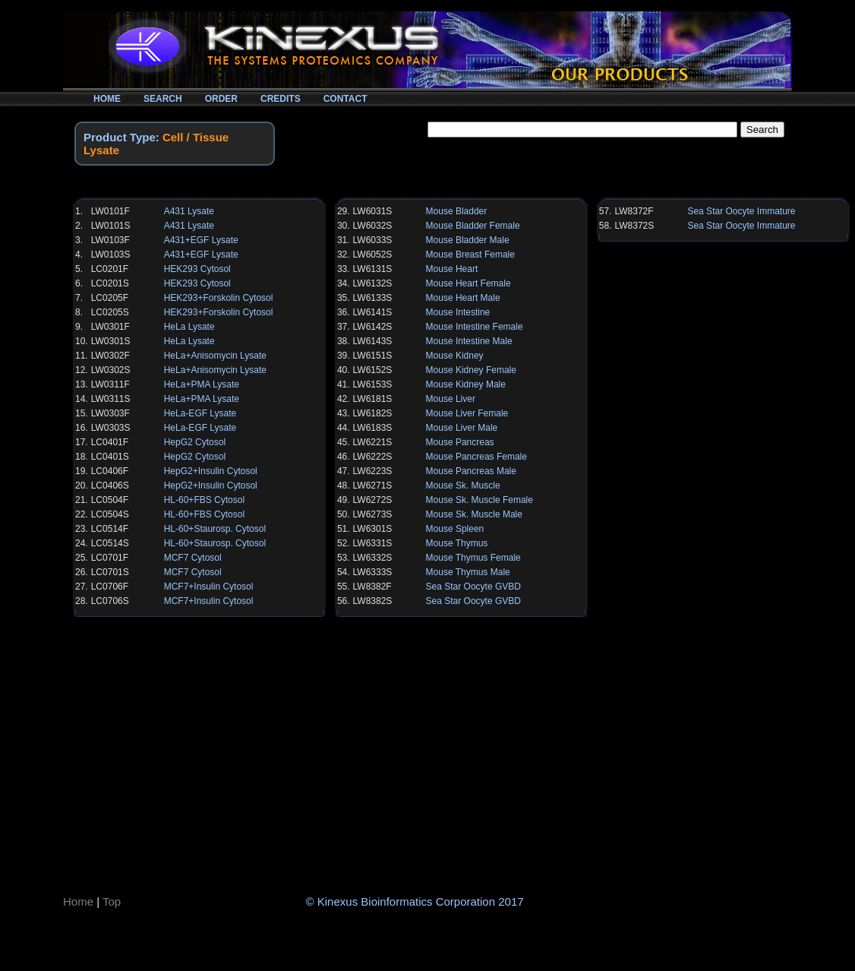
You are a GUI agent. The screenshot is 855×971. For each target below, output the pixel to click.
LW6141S (373, 312)
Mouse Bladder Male (468, 240)
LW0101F (110, 211)
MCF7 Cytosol (193, 557)
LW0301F (110, 326)
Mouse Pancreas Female (476, 456)
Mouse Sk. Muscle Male (474, 514)
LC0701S (110, 572)
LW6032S (373, 225)
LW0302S (111, 370)
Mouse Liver (450, 399)
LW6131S (373, 269)
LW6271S (373, 485)
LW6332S (373, 557)
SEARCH (163, 98)
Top (112, 901)
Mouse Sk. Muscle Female (479, 500)
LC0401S (110, 456)
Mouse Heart (452, 269)
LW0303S (111, 427)
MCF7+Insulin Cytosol (209, 586)
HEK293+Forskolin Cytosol (218, 298)
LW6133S (373, 298)
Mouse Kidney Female (471, 370)
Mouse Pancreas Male (471, 471)
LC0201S (110, 283)
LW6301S (373, 528)
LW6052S (373, 254)
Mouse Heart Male (463, 298)
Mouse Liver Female (467, 413)
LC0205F (109, 298)
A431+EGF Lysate (201, 240)
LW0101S (111, 225)
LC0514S (110, 543)
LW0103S (111, 254)
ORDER (221, 98)
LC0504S (110, 514)
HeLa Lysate (189, 326)
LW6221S (373, 442)
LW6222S (373, 456)
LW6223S (373, 471)
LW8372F (633, 211)
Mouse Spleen (455, 528)
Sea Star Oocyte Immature (741, 211)
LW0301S (111, 341)
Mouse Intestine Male (469, 341)
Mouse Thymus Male (468, 572)
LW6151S (373, 355)
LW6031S (373, 211)
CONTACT (345, 98)
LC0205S (110, 312)
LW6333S (373, 572)
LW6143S (373, 341)
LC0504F (109, 500)
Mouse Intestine (458, 312)
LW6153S (373, 384)
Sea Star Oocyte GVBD (473, 586)
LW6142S (373, 326)
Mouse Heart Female (468, 283)
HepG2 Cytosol (195, 442)
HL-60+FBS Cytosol (204, 500)
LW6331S (373, 543)
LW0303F (110, 413)
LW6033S (373, 240)
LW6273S (373, 514)
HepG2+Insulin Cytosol (210, 471)
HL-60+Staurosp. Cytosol (215, 528)
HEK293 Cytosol (197, 269)
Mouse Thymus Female (473, 557)
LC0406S (110, 485)
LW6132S (373, 283)
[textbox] (582, 130)
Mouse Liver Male (462, 427)
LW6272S (373, 500)
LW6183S (373, 427)
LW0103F (110, 240)
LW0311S (111, 399)
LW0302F (110, 355)
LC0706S (110, 601)
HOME (107, 98)
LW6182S (373, 413)
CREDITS (280, 98)
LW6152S (373, 370)
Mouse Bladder (456, 211)
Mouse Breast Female (470, 254)
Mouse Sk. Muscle (463, 485)
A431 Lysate (189, 211)
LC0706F (109, 586)
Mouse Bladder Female (473, 225)
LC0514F (109, 528)
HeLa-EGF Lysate (200, 413)
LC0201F (109, 269)
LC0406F (109, 471)
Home (78, 901)
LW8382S (373, 601)
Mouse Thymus (457, 543)
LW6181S (373, 399)
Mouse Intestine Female (474, 326)
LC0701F (109, 557)
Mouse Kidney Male (466, 384)
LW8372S (634, 225)
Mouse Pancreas (460, 442)
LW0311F (110, 384)
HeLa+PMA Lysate (201, 384)
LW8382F (372, 586)
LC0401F (109, 442)
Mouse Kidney (455, 355)
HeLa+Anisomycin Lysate (215, 355)
